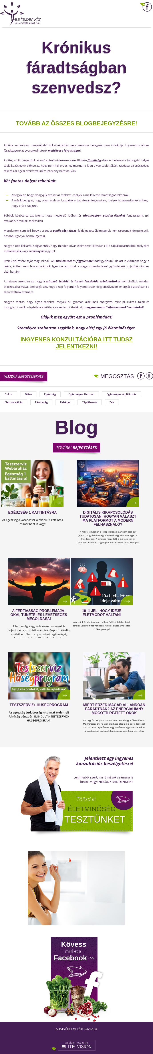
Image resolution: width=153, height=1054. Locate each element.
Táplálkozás (89, 402)
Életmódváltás (14, 402)
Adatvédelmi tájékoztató (76, 1029)
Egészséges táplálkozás (121, 394)
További (76, 447)
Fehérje (65, 402)
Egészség (50, 394)
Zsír (111, 402)
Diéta (28, 394)
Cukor (8, 394)
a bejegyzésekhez (23, 376)
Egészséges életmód (81, 394)
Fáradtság (41, 402)
